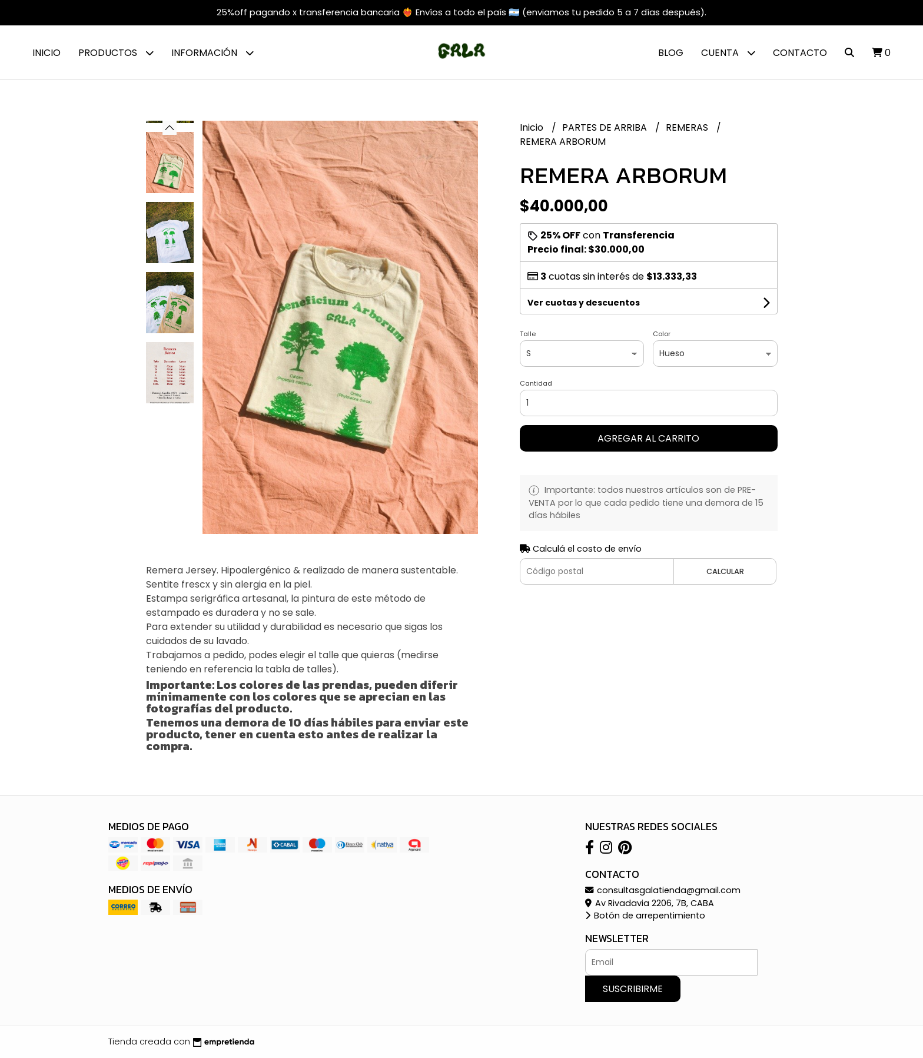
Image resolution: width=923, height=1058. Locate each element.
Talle (528, 334)
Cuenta (728, 52)
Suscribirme (633, 989)
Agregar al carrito (648, 438)
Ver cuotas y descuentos (583, 303)
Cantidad (536, 383)
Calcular (725, 571)
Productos (116, 52)
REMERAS (688, 127)
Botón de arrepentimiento (645, 915)
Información (212, 52)
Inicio (46, 52)
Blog (670, 52)
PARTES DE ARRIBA (605, 127)
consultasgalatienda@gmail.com (663, 890)
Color (661, 334)
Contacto (800, 52)
